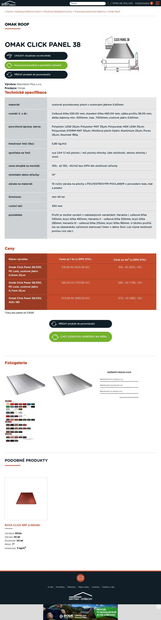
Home (9, 12)
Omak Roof (114, 12)
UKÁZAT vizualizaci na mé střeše (29, 56)
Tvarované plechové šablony (89, 12)
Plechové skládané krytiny (58, 12)
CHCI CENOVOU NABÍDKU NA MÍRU (79, 337)
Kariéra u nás (108, 587)
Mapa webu (83, 587)
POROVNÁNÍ (144, 4)
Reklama (71, 587)
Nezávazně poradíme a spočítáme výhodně (34, 65)
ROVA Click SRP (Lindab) (22, 525)
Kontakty (60, 587)
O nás (50, 587)
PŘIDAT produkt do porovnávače (28, 74)
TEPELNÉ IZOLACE (122, 3)
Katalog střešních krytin (28, 12)
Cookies (95, 587)
